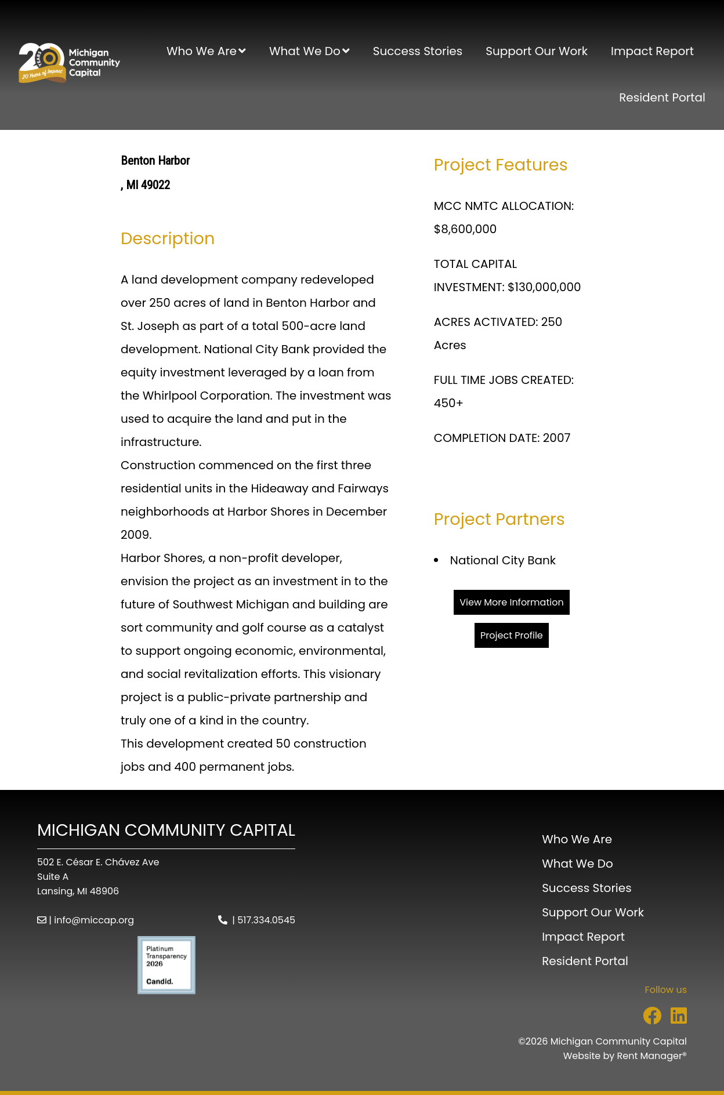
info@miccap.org (94, 920)
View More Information (511, 602)
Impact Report (652, 51)
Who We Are (201, 51)
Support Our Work (537, 51)
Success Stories (417, 51)
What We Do (305, 51)
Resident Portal (662, 97)
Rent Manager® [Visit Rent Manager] (652, 1056)
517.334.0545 (266, 920)
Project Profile (511, 635)
